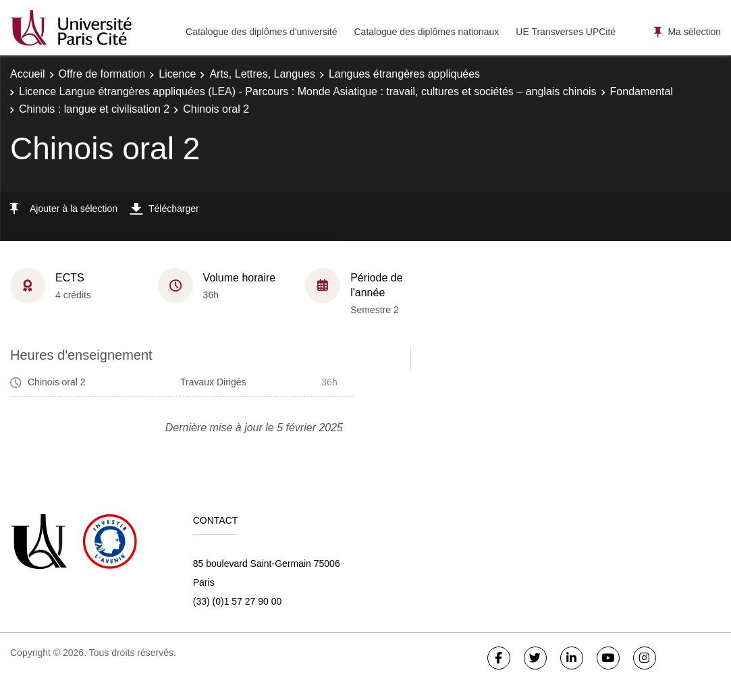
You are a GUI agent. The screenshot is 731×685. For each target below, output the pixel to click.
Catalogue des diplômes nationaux (426, 31)
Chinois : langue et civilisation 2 (94, 109)
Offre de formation (102, 74)
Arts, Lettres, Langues (262, 74)
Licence (177, 74)
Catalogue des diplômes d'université (261, 31)
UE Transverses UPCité (566, 31)
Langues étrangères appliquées (404, 74)
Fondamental (641, 91)
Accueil (27, 74)
